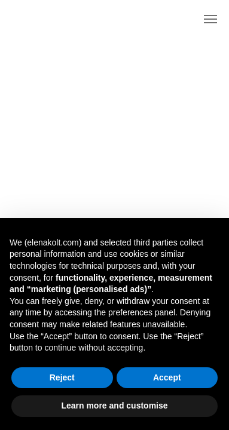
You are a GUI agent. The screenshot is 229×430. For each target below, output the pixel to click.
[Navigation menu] (210, 19)
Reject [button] (62, 377)
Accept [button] (167, 377)
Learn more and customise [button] (114, 405)
